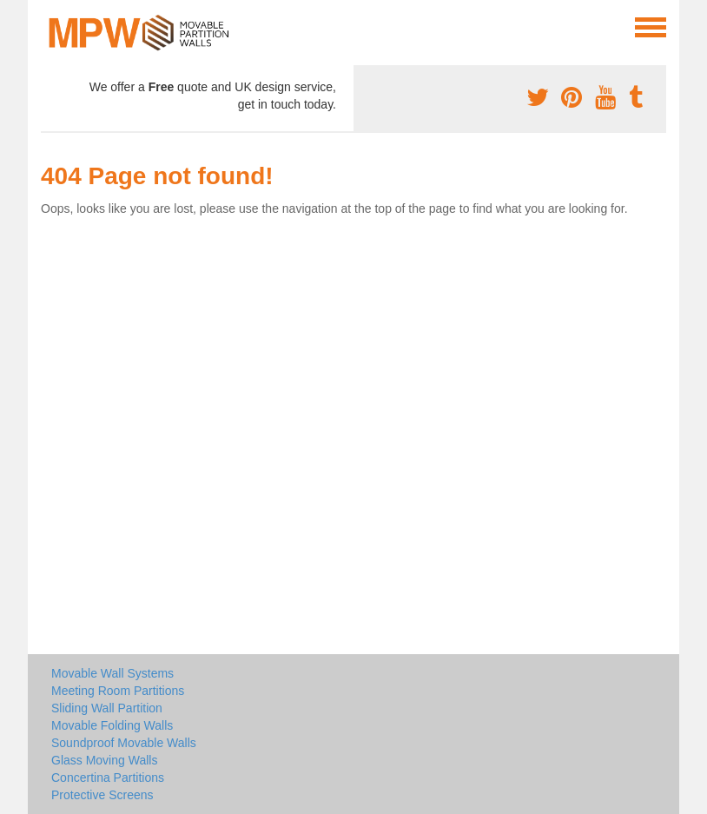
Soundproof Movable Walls (123, 743)
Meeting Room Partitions (117, 691)
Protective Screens (102, 795)
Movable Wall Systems (112, 673)
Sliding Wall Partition (106, 708)
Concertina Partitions (107, 777)
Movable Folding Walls (112, 725)
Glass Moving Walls (104, 760)
